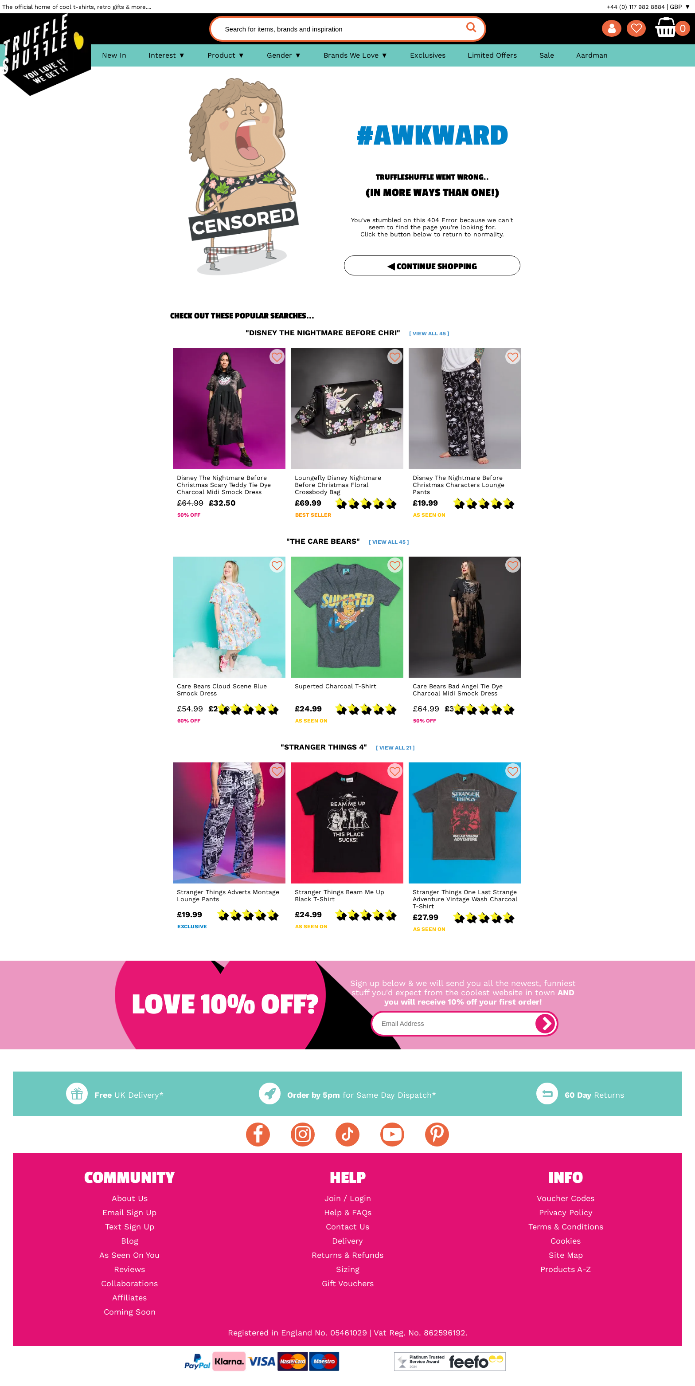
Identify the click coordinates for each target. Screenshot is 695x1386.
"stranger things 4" (348, 746)
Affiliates (129, 1298)
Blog (129, 1241)
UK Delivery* (115, 1094)
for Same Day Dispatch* (347, 1094)
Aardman (592, 55)
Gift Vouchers (348, 1284)
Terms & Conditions (565, 1227)
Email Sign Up (129, 1213)
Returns (580, 1094)
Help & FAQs (347, 1213)
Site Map (566, 1255)
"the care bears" (347, 541)
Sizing (347, 1269)
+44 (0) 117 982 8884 (636, 7)
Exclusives (427, 55)
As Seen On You (129, 1255)
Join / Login (347, 1198)
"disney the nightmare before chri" (347, 332)
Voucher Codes (565, 1198)
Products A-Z (565, 1269)
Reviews (129, 1269)
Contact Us (347, 1227)
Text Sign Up (129, 1227)
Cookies (566, 1241)
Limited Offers (492, 55)
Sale (546, 55)
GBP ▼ (680, 7)
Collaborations (129, 1284)
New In (114, 55)
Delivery (347, 1241)
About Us (130, 1198)
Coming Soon (130, 1312)
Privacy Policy (566, 1213)
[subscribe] (545, 1023)
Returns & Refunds (347, 1255)
